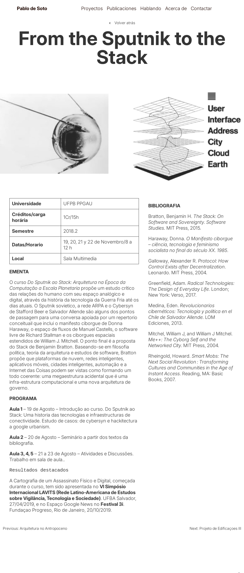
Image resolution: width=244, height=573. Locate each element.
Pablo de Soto (32, 8)
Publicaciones (121, 8)
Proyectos (92, 8)
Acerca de (176, 8)
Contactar (201, 8)
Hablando (150, 8)
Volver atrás (122, 23)
